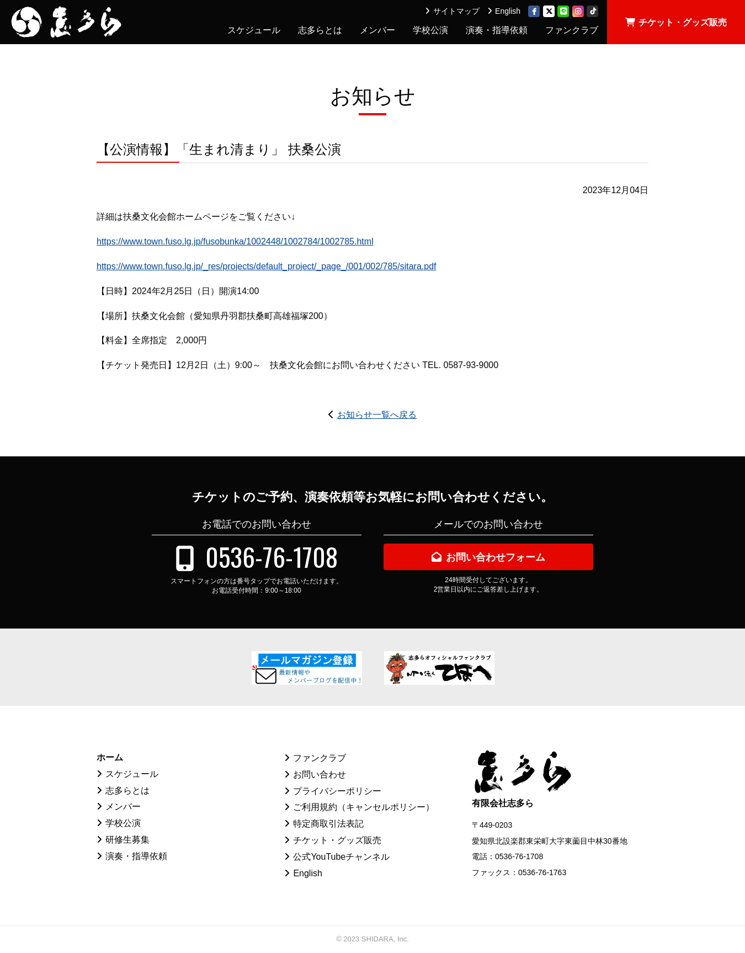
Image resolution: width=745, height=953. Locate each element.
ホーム (110, 757)
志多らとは (320, 30)
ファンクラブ (571, 30)
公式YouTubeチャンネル (341, 856)
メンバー (377, 30)
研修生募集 (127, 839)
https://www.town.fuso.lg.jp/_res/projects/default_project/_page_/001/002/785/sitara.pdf (267, 266)
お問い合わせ (319, 774)
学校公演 (430, 30)
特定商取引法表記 (328, 823)
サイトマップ (456, 11)
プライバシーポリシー (337, 791)
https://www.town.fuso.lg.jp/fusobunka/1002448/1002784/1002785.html (235, 241)
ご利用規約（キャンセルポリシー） (363, 807)
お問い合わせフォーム (495, 557)
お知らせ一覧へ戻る (377, 414)
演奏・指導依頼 (497, 30)
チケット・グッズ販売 (682, 22)
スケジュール (253, 30)
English (507, 11)
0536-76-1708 (271, 556)
